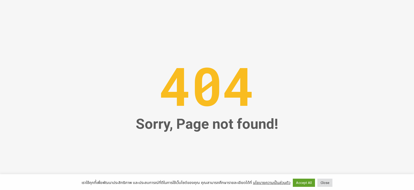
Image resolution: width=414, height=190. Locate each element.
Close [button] (325, 183)
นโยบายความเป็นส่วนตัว (271, 182)
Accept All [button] (304, 183)
